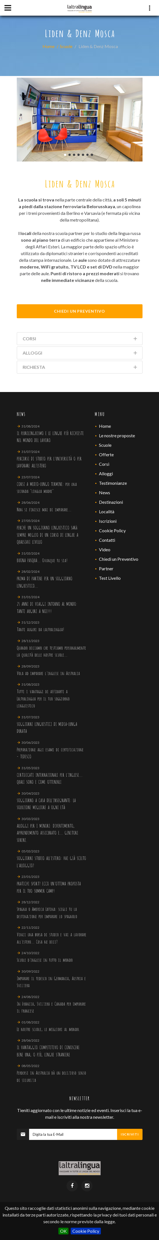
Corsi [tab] (80, 339)
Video (104, 549)
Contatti (107, 540)
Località (106, 511)
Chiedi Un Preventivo (79, 311)
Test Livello (110, 578)
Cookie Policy (85, 1231)
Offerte (106, 454)
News (104, 492)
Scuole (66, 46)
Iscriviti (130, 1134)
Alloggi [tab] (80, 354)
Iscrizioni (108, 521)
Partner (106, 568)
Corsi (104, 464)
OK (63, 1231)
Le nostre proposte (117, 435)
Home (48, 46)
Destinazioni (111, 502)
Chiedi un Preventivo (118, 559)
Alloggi (106, 473)
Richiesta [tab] (80, 368)
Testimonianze (113, 483)
